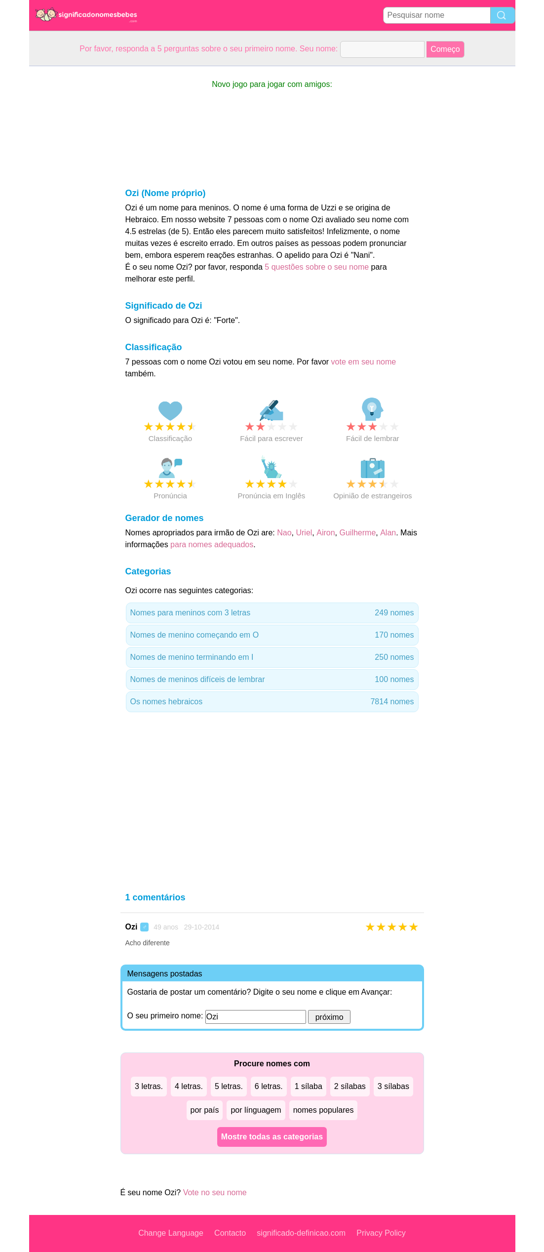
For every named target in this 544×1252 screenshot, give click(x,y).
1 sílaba (308, 1086)
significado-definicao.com (301, 1233)
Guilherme (357, 532)
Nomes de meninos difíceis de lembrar (272, 680)
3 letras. (149, 1086)
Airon (325, 532)
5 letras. (229, 1086)
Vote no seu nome (215, 1192)
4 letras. (189, 1086)
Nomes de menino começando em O (272, 635)
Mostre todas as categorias (272, 1136)
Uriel (304, 532)
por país (205, 1110)
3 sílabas (393, 1086)
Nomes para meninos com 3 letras (272, 613)
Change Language (170, 1233)
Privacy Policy (381, 1233)
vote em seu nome (363, 362)
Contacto (230, 1233)
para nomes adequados (211, 544)
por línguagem (256, 1110)
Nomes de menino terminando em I (272, 657)
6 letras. (269, 1086)
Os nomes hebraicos (272, 702)
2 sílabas (350, 1086)
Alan (388, 532)
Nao (284, 532)
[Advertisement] (68, 214)
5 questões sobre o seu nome (317, 267)
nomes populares (323, 1110)
